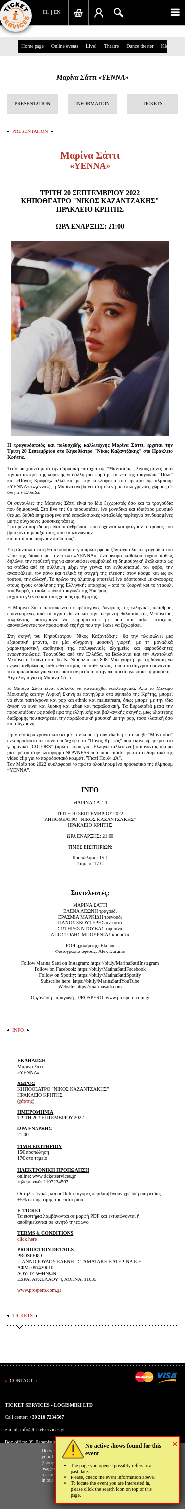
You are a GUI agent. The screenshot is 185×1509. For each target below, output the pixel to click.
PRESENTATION (33, 103)
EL (46, 12)
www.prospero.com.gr (39, 1290)
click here (27, 1239)
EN (57, 12)
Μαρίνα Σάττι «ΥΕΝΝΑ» (92, 77)
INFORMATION (92, 103)
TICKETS (153, 103)
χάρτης (26, 1101)
